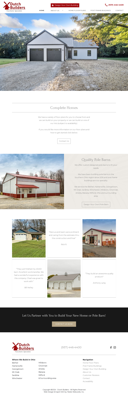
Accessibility (88, 381)
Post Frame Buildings (92, 366)
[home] (14, 7)
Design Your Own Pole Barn (96, 204)
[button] (56, 10)
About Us (55, 10)
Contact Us (64, 141)
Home (41, 10)
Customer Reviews (91, 375)
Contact (119, 10)
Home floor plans (77, 10)
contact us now (64, 324)
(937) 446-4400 (116, 5)
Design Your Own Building (66, 5)
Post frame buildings (101, 10)
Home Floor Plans (91, 363)
